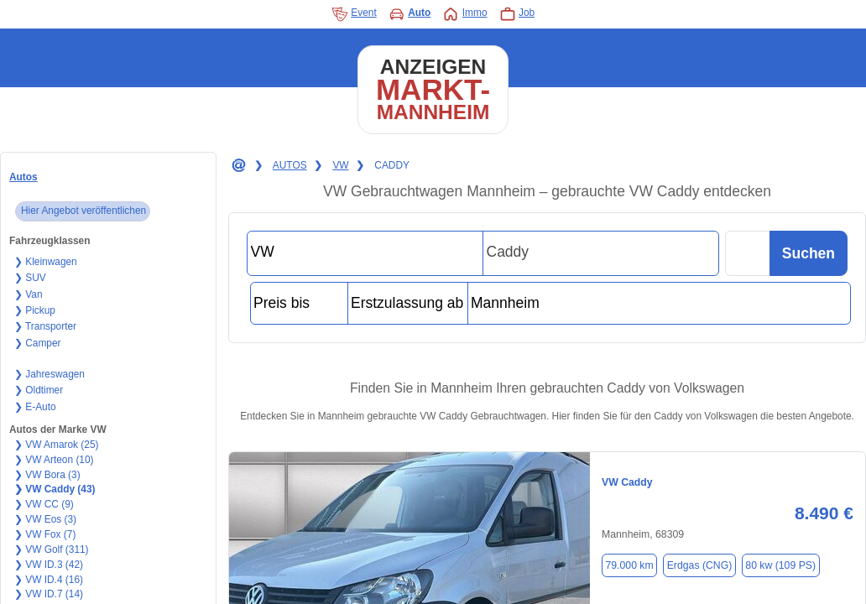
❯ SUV (30, 278)
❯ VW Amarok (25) (56, 444)
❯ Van (28, 294)
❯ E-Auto (35, 407)
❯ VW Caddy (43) (55, 489)
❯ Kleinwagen (45, 262)
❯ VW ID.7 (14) (48, 594)
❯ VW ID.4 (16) (48, 580)
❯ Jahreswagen (49, 374)
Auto (410, 14)
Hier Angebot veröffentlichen (83, 210)
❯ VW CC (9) (44, 504)
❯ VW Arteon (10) (54, 460)
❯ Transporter (45, 326)
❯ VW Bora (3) (47, 475)
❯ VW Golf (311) (51, 549)
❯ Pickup (34, 310)
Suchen (808, 253)
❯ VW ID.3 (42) (48, 564)
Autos (23, 177)
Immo (464, 14)
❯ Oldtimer (38, 390)
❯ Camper (37, 343)
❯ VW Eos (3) (45, 519)
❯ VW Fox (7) (45, 534)
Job (517, 14)
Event (354, 14)
